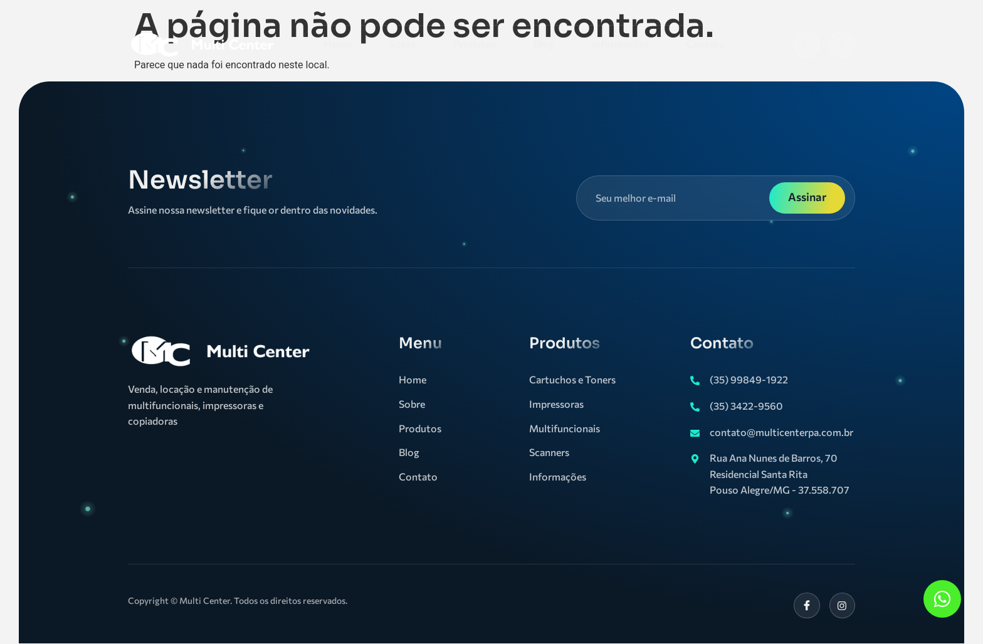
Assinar (807, 197)
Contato (705, 43)
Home (338, 43)
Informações (620, 43)
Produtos (474, 43)
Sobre (402, 43)
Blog (544, 43)
